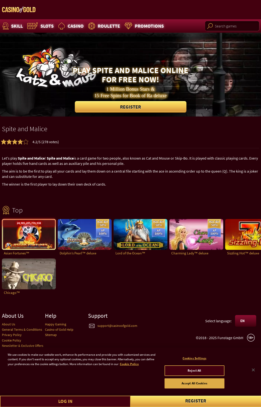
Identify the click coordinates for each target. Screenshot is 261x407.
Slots (40, 26)
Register (130, 107)
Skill (12, 26)
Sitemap (51, 335)
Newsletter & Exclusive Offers (22, 345)
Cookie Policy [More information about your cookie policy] (129, 366)
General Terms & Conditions (22, 329)
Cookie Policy (11, 340)
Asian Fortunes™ (16, 253)
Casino (70, 26)
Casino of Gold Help (59, 329)
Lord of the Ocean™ (130, 253)
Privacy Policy (12, 335)
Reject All (194, 372)
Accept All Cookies (194, 385)
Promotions (143, 26)
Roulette (103, 26)
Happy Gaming (55, 324)
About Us (8, 324)
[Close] (253, 371)
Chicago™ (12, 292)
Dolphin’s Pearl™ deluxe (78, 253)
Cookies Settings (194, 360)
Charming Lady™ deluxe (189, 253)
